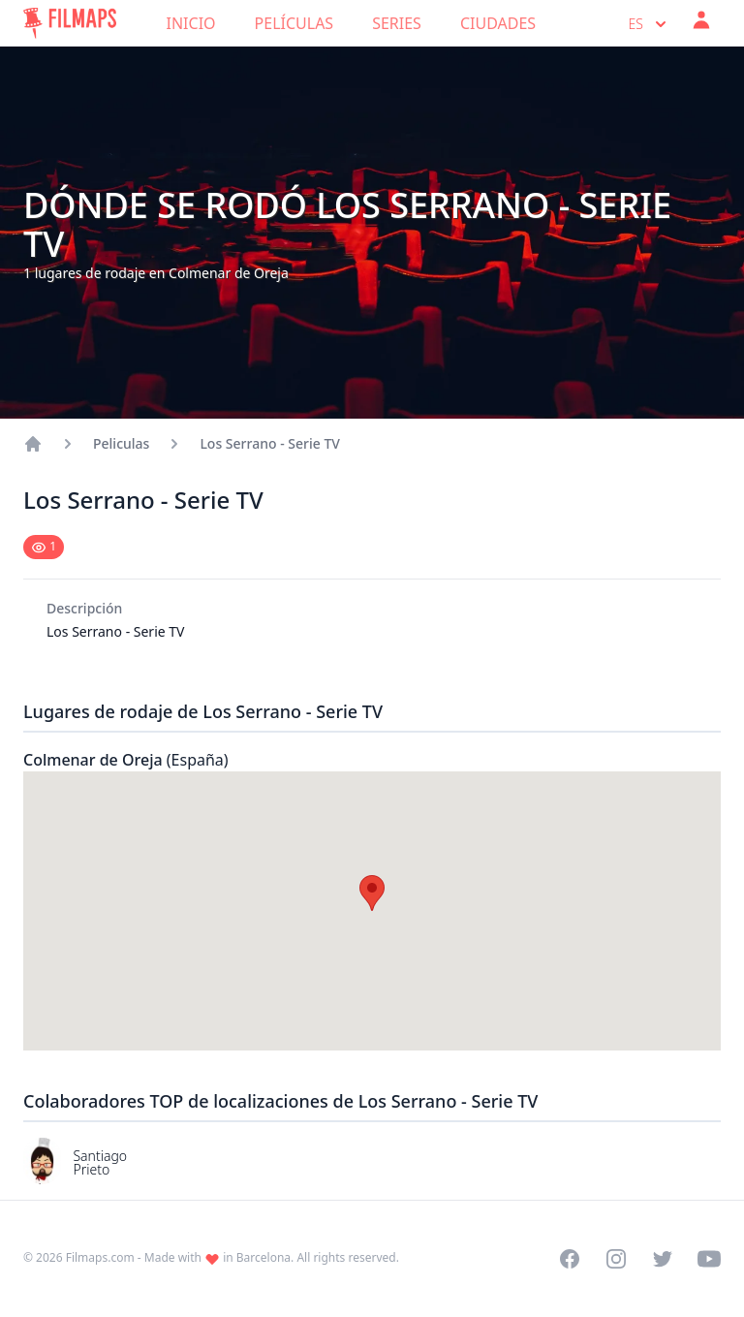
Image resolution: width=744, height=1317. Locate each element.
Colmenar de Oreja (126, 759)
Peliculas (121, 443)
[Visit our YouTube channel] (709, 1258)
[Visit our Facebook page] (569, 1258)
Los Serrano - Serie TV (269, 443)
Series (396, 23)
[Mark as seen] (43, 547)
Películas (294, 23)
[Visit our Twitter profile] (662, 1258)
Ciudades (498, 23)
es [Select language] (649, 24)
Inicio (191, 23)
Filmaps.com (100, 1257)
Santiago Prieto (100, 1162)
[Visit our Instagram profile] (616, 1258)
